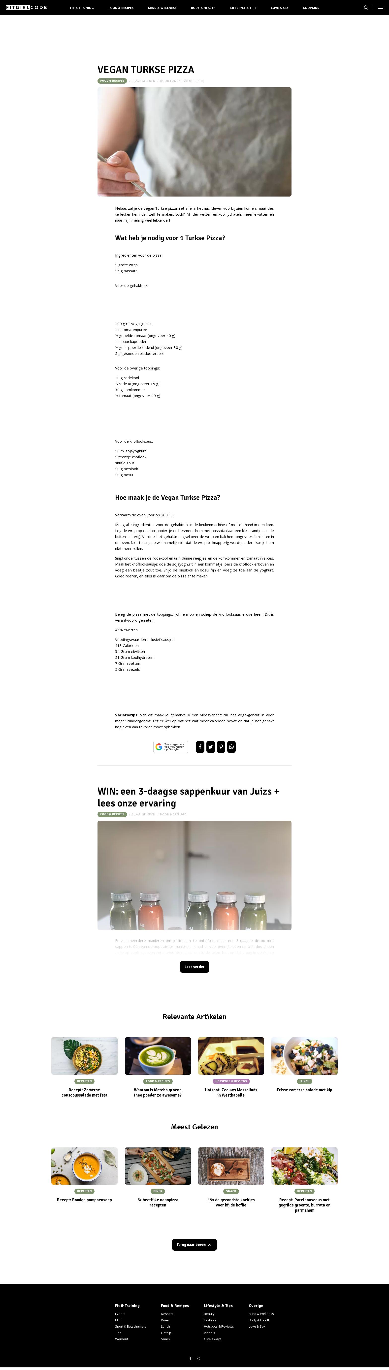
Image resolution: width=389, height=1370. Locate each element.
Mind (119, 1320)
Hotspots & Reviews (219, 1326)
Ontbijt (166, 1333)
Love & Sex (279, 8)
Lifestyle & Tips (243, 8)
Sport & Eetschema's (130, 1326)
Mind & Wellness (162, 8)
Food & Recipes (120, 8)
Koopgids (311, 8)
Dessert (167, 1313)
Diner (165, 1320)
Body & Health (203, 8)
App (237, 747)
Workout (121, 1339)
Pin (223, 747)
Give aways (213, 1339)
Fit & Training (82, 8)
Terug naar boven (191, 1246)
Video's (209, 1333)
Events (120, 1313)
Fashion (210, 1320)
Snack (165, 1339)
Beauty (209, 1313)
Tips (118, 1333)
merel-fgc (178, 814)
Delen (195, 747)
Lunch (165, 1326)
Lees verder (194, 967)
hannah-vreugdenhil (187, 81)
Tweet (209, 747)
